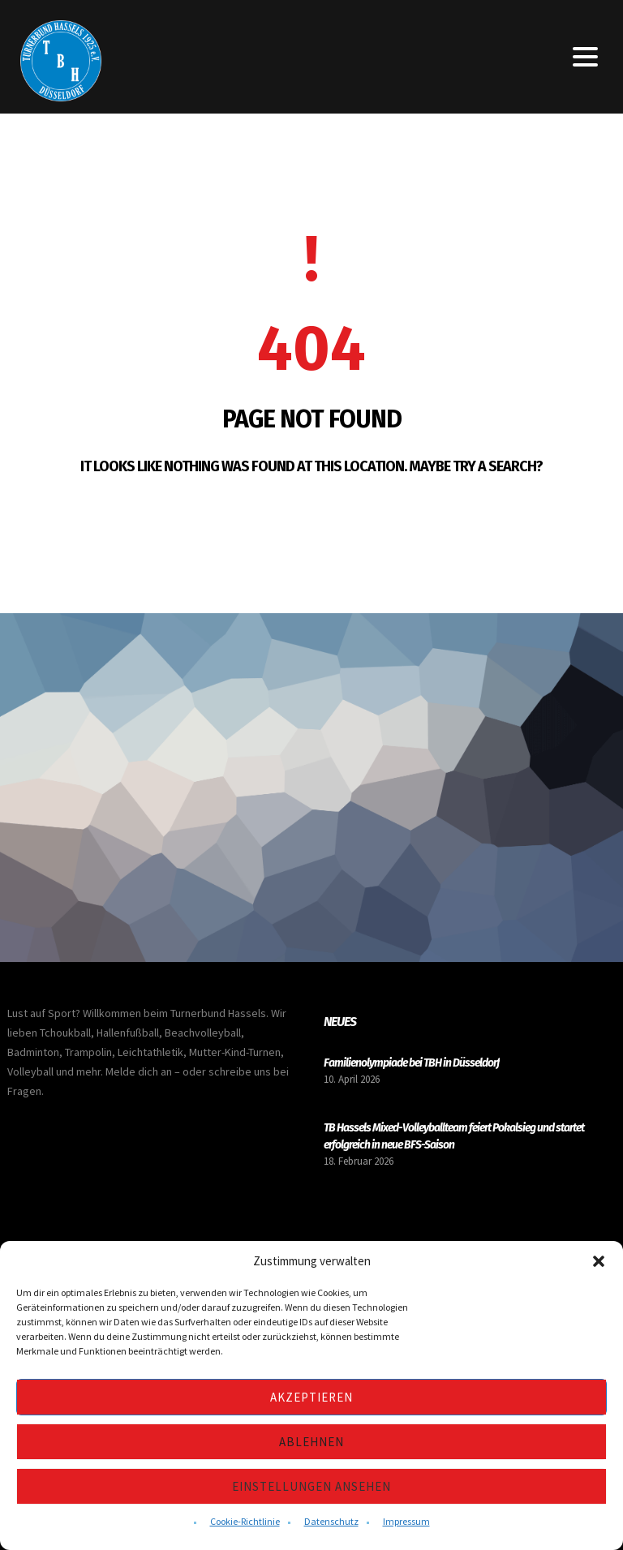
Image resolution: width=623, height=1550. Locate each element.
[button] (599, 1261)
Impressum (406, 1521)
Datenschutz (331, 1521)
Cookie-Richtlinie (245, 1521)
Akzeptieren (311, 1397)
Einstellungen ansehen (311, 1486)
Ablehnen (311, 1441)
